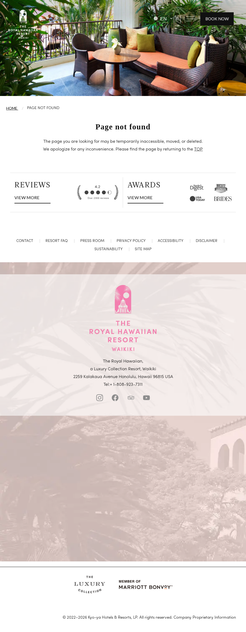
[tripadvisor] (131, 399)
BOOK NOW (217, 18)
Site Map (143, 249)
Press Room (92, 241)
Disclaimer (206, 241)
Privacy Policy (131, 241)
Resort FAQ (56, 241)
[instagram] (99, 399)
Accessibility (170, 241)
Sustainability (108, 249)
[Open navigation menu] (190, 19)
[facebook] (115, 399)
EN (163, 18)
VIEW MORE (27, 196)
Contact (24, 241)
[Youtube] (146, 399)
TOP (198, 149)
